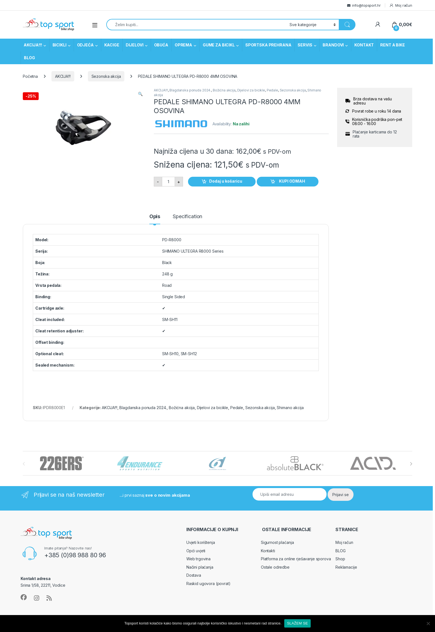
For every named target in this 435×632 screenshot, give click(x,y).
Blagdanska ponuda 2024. (190, 90)
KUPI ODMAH (291, 181)
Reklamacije (346, 567)
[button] (140, 94)
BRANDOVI (333, 45)
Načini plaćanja (199, 567)
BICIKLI (59, 45)
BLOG (29, 57)
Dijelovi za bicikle (251, 90)
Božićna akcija (224, 90)
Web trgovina (198, 558)
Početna (30, 76)
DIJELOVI (135, 45)
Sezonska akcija (106, 76)
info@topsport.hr (366, 5)
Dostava (193, 575)
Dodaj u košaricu (225, 181)
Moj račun (400, 5)
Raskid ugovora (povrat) (208, 583)
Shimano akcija (290, 407)
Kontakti (268, 550)
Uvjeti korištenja (200, 542)
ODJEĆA (85, 45)
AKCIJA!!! (33, 45)
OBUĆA (161, 45)
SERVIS (305, 45)
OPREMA (183, 45)
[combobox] (196, 24)
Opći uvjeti (195, 550)
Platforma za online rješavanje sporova (296, 558)
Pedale (272, 90)
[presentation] (411, 464)
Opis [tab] (154, 216)
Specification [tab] (187, 216)
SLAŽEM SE (297, 623)
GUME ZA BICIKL (219, 45)
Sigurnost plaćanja (277, 542)
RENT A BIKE (392, 45)
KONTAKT (364, 45)
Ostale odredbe (275, 567)
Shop (340, 558)
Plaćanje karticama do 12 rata (375, 134)
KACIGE (111, 45)
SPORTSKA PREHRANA (268, 45)
